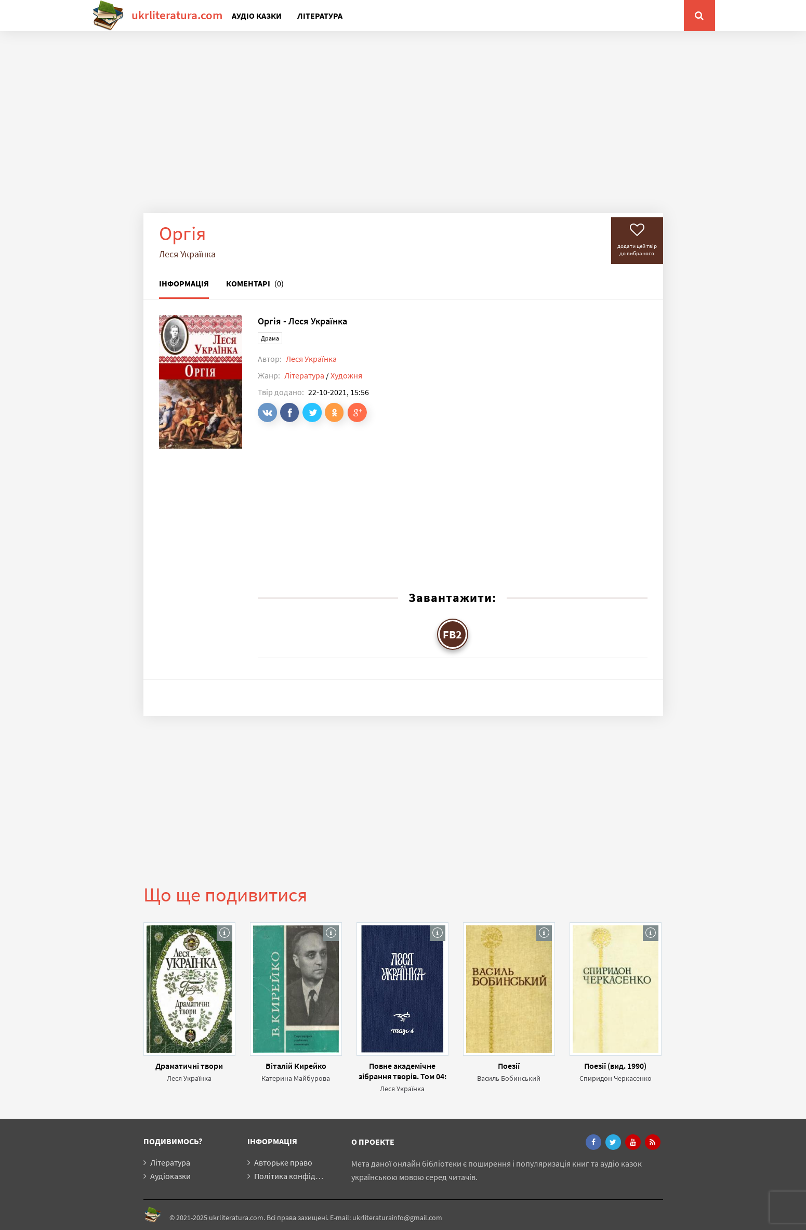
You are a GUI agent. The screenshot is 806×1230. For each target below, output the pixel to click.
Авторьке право (283, 1162)
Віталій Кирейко (296, 1066)
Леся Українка (311, 359)
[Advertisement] (403, 130)
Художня (346, 375)
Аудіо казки (257, 15)
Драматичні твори (189, 1066)
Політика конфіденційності (304, 1176)
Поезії (509, 1066)
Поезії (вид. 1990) (615, 1066)
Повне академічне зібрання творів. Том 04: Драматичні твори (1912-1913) (402, 1071)
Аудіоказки (170, 1176)
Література (319, 15)
